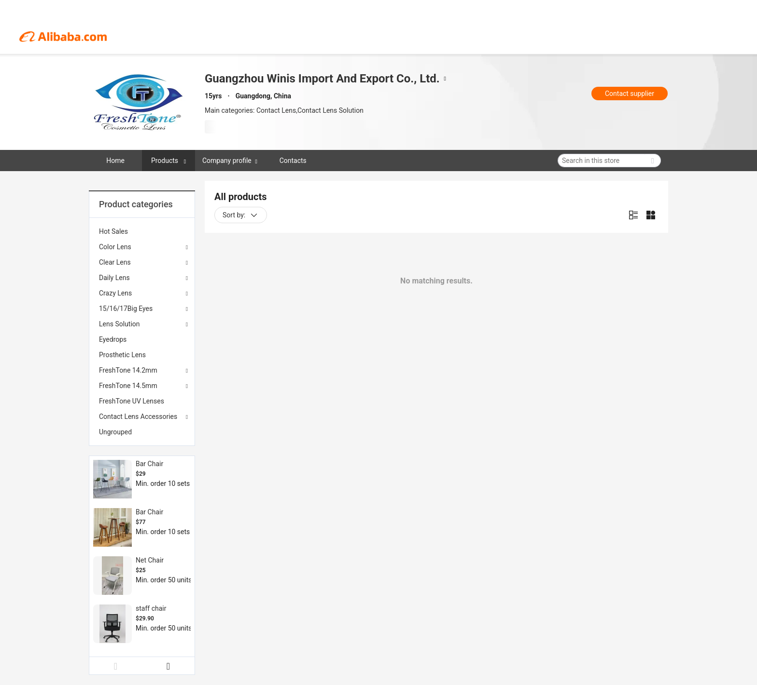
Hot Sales (113, 231)
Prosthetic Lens (122, 355)
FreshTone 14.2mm (128, 370)
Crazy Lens (115, 293)
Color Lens (115, 247)
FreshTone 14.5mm (128, 386)
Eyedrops (112, 339)
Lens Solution (119, 324)
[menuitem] (142, 231)
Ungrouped (115, 432)
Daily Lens (114, 278)
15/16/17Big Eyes (126, 308)
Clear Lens (115, 262)
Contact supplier (629, 93)
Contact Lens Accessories (138, 416)
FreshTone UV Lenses (131, 401)
